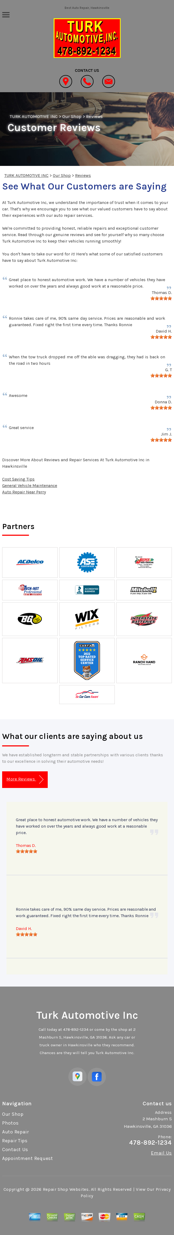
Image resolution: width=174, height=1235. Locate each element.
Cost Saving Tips (18, 479)
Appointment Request (27, 1158)
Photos (10, 1123)
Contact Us (15, 1149)
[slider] (161, 298)
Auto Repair (15, 1132)
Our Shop (72, 116)
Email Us (161, 1153)
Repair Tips (15, 1141)
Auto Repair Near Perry (24, 491)
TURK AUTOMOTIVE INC (34, 116)
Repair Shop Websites (66, 1189)
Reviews (94, 116)
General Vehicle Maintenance (29, 485)
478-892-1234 (75, 1029)
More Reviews (24, 779)
